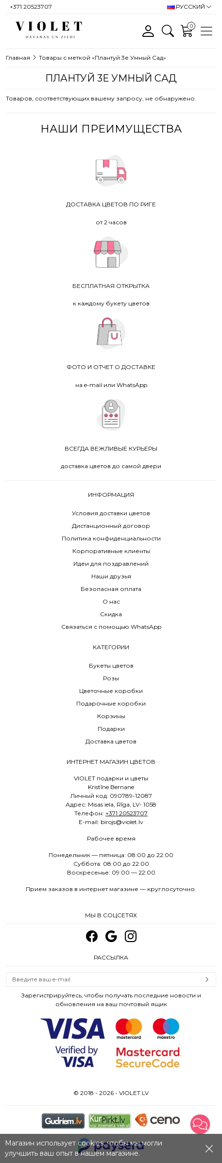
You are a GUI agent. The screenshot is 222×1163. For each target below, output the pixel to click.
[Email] (102, 979)
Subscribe (207, 979)
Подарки (111, 728)
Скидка (111, 614)
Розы (111, 678)
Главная (18, 57)
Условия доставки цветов (111, 513)
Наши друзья (111, 576)
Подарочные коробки (111, 703)
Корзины (111, 716)
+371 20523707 (126, 813)
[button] (200, 1124)
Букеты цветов (111, 665)
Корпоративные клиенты (111, 551)
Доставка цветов (111, 741)
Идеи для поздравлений (111, 563)
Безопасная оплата (111, 588)
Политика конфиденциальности (111, 538)
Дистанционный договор (111, 525)
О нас (111, 601)
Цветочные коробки (111, 690)
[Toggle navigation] (206, 31)
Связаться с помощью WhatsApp (111, 626)
